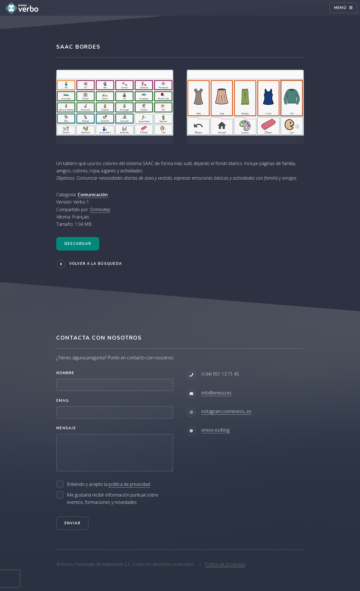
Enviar (72, 523)
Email (62, 400)
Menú (340, 7)
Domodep (100, 209)
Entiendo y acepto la (108, 484)
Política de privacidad (225, 564)
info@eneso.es (216, 393)
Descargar (77, 243)
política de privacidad (129, 484)
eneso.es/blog (215, 430)
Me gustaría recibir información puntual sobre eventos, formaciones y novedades (112, 498)
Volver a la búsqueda (95, 263)
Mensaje (66, 428)
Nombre (65, 373)
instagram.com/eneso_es (226, 411)
